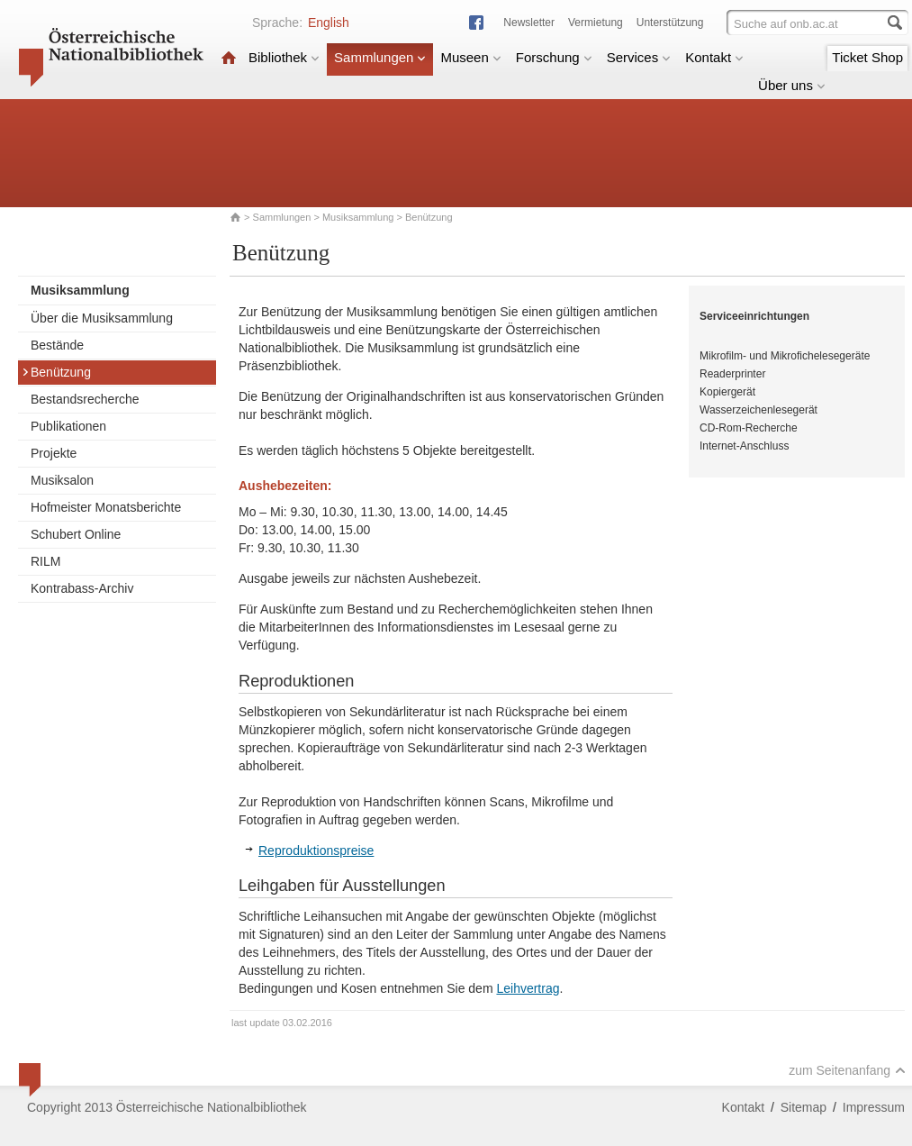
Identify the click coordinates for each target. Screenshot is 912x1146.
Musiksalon (62, 480)
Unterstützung (670, 22)
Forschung (554, 57)
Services (639, 57)
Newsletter (529, 22)
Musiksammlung (357, 217)
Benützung (56, 372)
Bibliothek (284, 57)
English (328, 22)
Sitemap (803, 1107)
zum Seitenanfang (847, 1070)
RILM (45, 561)
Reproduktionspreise (316, 850)
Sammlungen (380, 57)
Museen (470, 57)
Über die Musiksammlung (102, 318)
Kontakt (714, 57)
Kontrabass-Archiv (82, 588)
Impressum (874, 1107)
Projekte (54, 453)
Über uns (792, 85)
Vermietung (595, 22)
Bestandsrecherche (85, 399)
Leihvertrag (527, 988)
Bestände (57, 345)
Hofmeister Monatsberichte (106, 507)
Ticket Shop (867, 57)
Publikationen (68, 426)
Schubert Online (76, 534)
